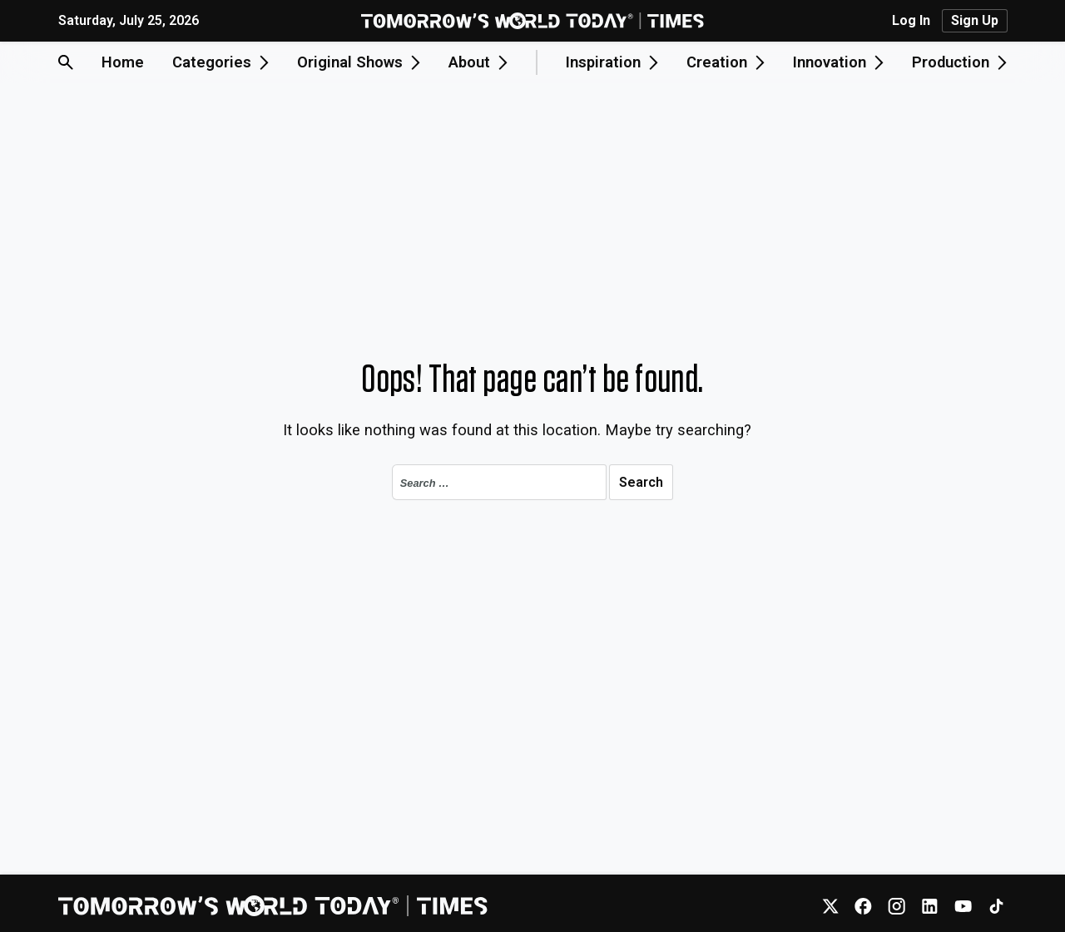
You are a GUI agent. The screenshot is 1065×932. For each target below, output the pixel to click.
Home (123, 62)
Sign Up (974, 20)
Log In (911, 20)
